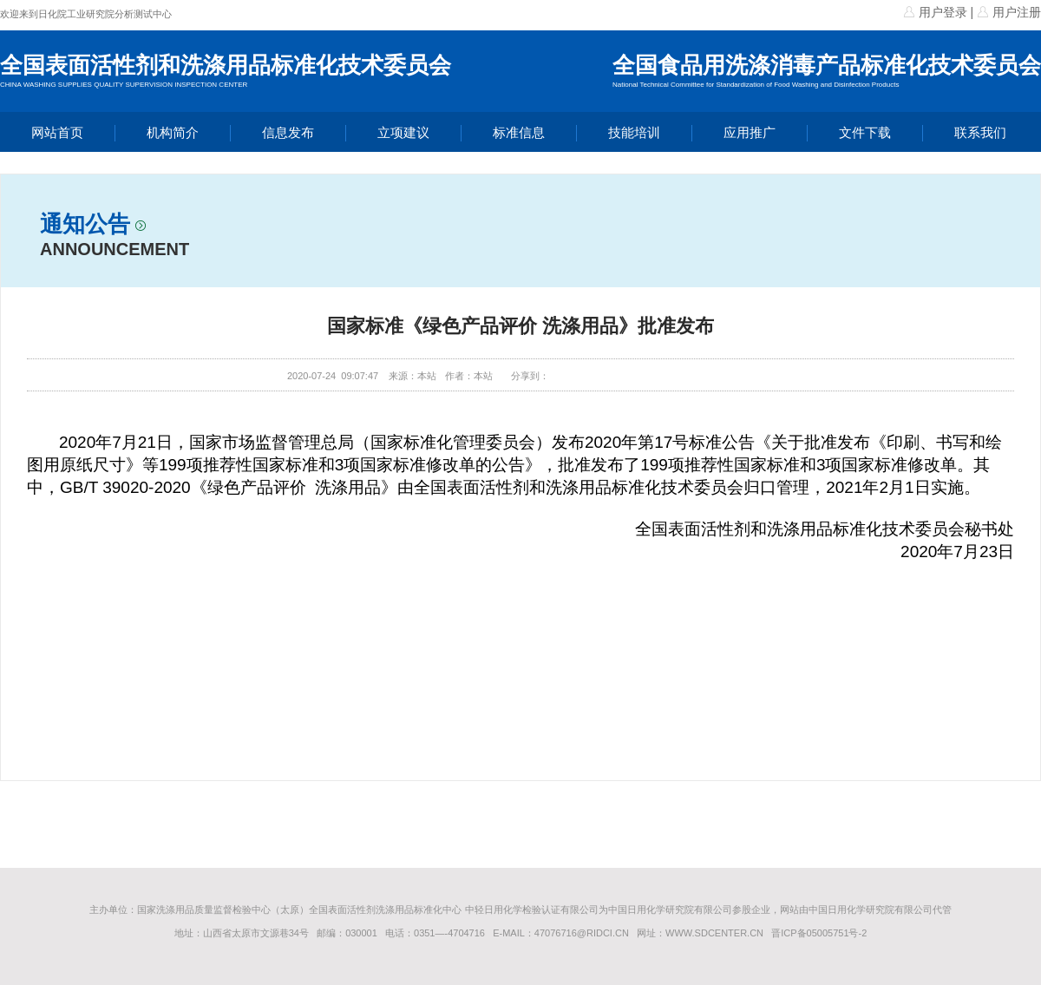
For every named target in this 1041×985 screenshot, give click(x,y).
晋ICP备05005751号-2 (819, 933)
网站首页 (57, 132)
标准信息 (519, 132)
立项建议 (403, 132)
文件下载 (865, 132)
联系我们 (980, 132)
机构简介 (173, 132)
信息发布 (288, 132)
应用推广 (749, 132)
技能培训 (634, 132)
